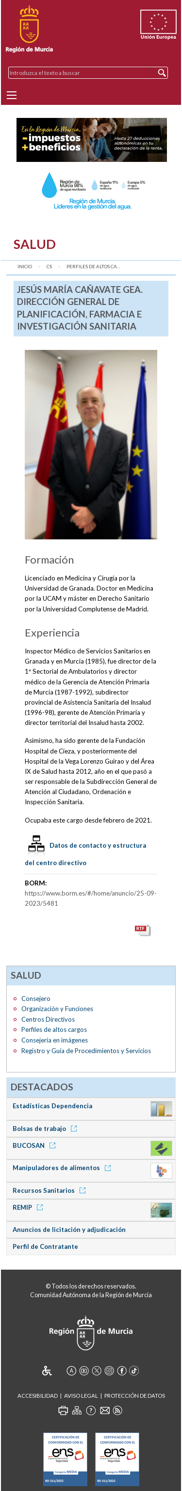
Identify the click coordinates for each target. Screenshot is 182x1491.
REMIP (29, 1207)
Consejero (35, 998)
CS (49, 266)
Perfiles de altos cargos (54, 1029)
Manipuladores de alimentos (63, 1168)
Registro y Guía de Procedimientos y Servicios (86, 1051)
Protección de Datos (134, 1395)
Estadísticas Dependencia (52, 1106)
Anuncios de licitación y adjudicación (69, 1229)
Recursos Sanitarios (51, 1190)
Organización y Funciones (57, 1009)
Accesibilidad (37, 1395)
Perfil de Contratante (45, 1246)
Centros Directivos (48, 1019)
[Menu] (12, 95)
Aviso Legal (81, 1395)
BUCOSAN (36, 1145)
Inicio (24, 266)
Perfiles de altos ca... (93, 266)
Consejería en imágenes (54, 1040)
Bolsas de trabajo (46, 1128)
